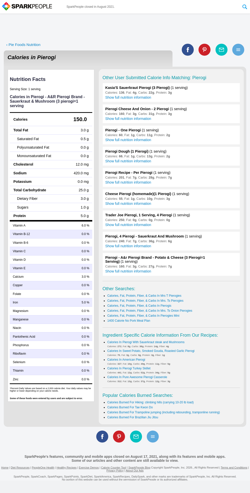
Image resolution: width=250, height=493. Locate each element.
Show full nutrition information (128, 97)
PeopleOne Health (43, 467)
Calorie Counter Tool (113, 467)
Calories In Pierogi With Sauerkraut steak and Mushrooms (145, 342)
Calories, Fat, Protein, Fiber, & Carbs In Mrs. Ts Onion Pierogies (149, 310)
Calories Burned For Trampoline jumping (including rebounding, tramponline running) (163, 412)
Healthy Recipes (66, 467)
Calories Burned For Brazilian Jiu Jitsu (132, 417)
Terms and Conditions (234, 467)
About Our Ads (135, 470)
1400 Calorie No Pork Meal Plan (128, 320)
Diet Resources (20, 467)
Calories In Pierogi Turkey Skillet (128, 368)
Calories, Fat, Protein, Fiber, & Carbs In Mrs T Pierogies (144, 295)
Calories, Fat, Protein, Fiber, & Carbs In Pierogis (139, 305)
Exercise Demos (89, 467)
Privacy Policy (115, 470)
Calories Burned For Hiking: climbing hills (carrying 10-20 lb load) (150, 402)
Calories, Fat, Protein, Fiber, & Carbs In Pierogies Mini (143, 315)
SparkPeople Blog (139, 467)
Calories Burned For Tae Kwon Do (130, 407)
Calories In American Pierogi (126, 359)
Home (4, 467)
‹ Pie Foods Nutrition (23, 44)
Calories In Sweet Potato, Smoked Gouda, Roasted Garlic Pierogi (150, 351)
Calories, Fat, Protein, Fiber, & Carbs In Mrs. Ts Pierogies (145, 300)
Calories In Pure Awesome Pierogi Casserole (137, 377)
